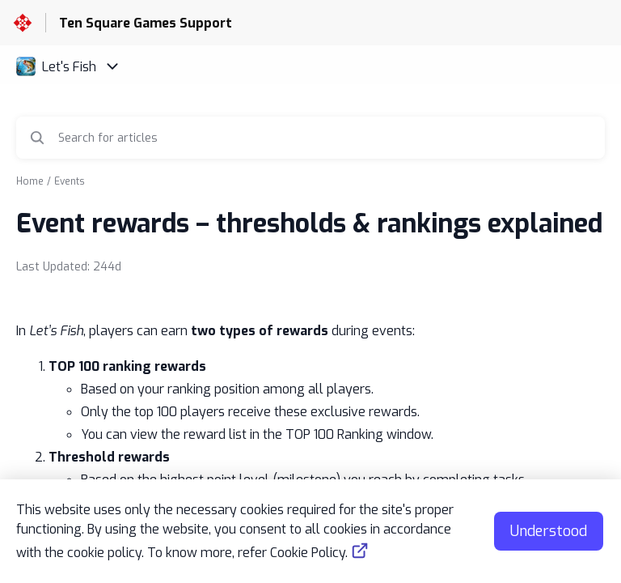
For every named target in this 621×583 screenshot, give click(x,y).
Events (69, 181)
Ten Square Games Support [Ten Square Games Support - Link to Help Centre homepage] (145, 23)
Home (30, 181)
